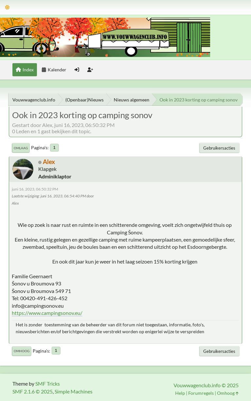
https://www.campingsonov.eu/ (47, 313)
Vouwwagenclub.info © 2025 (206, 385)
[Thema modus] (7, 7)
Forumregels (201, 393)
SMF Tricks (47, 383)
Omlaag (21, 148)
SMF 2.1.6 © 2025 (32, 391)
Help (180, 393)
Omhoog (21, 351)
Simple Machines (73, 391)
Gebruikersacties (219, 148)
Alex (49, 161)
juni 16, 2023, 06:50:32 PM (35, 189)
